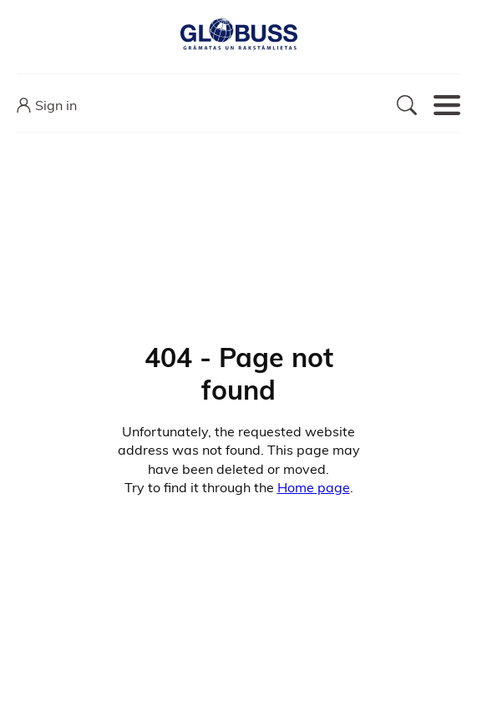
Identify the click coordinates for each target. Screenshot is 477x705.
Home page (313, 487)
